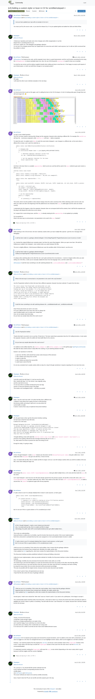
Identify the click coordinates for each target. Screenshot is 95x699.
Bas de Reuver (17, 15)
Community (19, 3)
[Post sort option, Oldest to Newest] (75, 11)
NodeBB (46, 691)
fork (25, 551)
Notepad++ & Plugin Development (16, 11)
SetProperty (19, 673)
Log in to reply (81, 11)
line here (76, 644)
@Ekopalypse (25, 15)
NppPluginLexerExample (78, 347)
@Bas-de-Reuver (18, 38)
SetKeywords (28, 673)
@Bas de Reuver (24, 75)
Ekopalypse (16, 35)
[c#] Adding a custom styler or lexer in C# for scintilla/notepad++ (41, 17)
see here (44, 642)
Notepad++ (53, 689)
